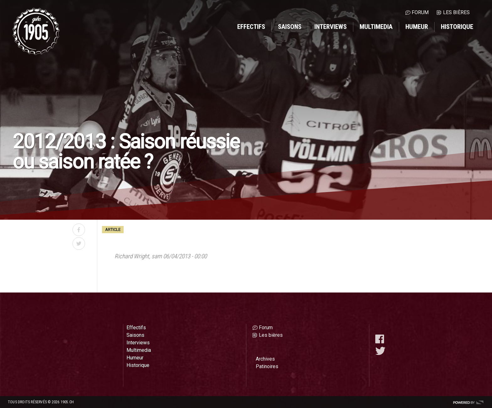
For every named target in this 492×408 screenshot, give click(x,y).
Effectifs (251, 26)
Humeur (416, 26)
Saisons (290, 26)
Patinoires (267, 366)
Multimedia (376, 26)
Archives (265, 359)
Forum (420, 12)
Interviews (330, 26)
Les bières (456, 12)
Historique (457, 26)
